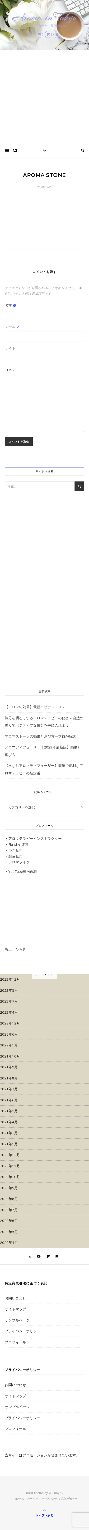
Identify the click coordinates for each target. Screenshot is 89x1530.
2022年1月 (9, 1045)
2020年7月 (9, 1209)
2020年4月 (9, 1242)
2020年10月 (10, 1176)
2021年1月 (9, 1143)
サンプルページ (17, 1320)
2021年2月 (9, 1132)
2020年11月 (10, 1165)
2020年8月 (9, 1198)
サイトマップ (15, 1309)
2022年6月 (9, 1034)
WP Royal (55, 1493)
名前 (10, 305)
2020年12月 (10, 1154)
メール (12, 326)
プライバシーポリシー (22, 1331)
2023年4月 (9, 1012)
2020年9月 (9, 1187)
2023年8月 (9, 990)
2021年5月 (9, 1110)
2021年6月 (9, 1100)
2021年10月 (10, 1056)
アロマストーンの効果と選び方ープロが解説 (40, 736)
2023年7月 (9, 1001)
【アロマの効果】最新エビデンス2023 (36, 706)
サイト (10, 348)
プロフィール (15, 1342)
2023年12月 (10, 979)
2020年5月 (9, 1231)
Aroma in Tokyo (44, 17)
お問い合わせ (15, 1298)
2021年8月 (9, 1078)
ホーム (19, 1499)
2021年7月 (9, 1089)
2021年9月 (9, 1067)
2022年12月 (10, 1023)
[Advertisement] (44, 97)
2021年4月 (9, 1122)
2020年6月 (9, 1220)
